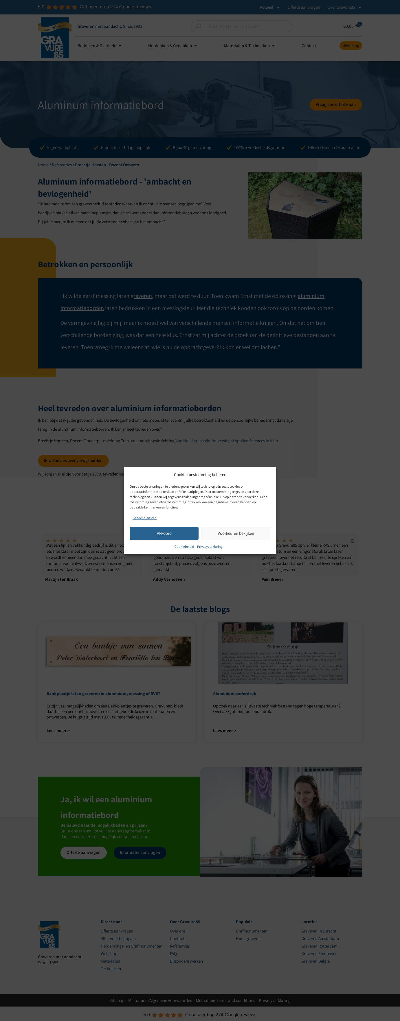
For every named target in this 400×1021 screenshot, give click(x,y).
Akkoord (164, 533)
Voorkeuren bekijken (236, 533)
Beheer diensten (145, 517)
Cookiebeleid (184, 546)
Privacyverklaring (210, 546)
